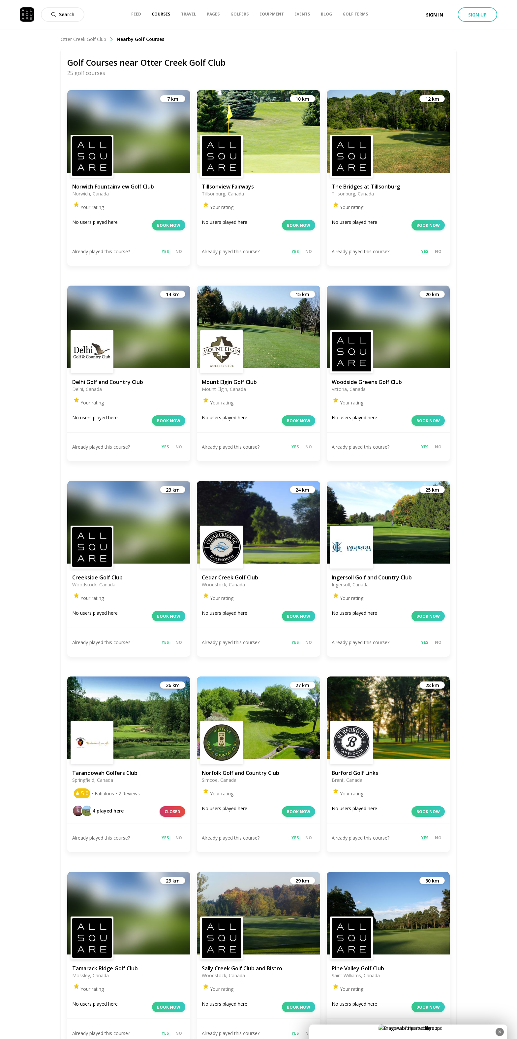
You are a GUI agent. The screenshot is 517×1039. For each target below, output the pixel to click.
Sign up (477, 15)
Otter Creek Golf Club (87, 39)
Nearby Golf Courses (140, 39)
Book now (168, 225)
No (178, 251)
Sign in (434, 15)
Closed (172, 811)
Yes (165, 251)
